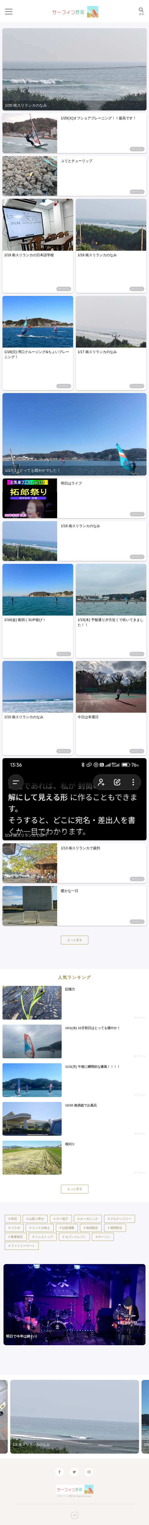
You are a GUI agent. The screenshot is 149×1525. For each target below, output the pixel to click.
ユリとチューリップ (76, 161)
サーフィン (137, 149)
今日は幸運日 (88, 717)
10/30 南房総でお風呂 (81, 1105)
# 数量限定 (15, 1237)
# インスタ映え (39, 1228)
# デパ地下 (61, 1219)
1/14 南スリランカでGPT (26, 835)
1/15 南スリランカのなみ (23, 717)
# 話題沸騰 (67, 1228)
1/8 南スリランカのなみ (31, 1445)
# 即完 (12, 1219)
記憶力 (70, 989)
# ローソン (103, 1237)
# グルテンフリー (119, 1219)
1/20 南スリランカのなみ (26, 105)
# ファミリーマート (21, 1246)
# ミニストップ (42, 1237)
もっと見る (74, 940)
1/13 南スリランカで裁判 (80, 848)
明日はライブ (71, 483)
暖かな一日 (69, 891)
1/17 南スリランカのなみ (97, 352)
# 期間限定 (115, 1228)
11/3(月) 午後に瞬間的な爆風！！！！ (92, 1067)
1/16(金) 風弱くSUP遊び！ (25, 620)
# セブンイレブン (74, 1237)
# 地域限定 (91, 1228)
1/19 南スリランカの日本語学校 (29, 255)
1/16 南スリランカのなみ (80, 526)
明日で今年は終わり (21, 1336)
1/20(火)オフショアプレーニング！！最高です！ (99, 118)
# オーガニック (88, 1219)
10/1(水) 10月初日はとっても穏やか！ (92, 1028)
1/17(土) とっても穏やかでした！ (33, 470)
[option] (74, 1417)
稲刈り (70, 1144)
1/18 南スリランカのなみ (97, 255)
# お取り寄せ (35, 1219)
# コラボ (14, 1228)
